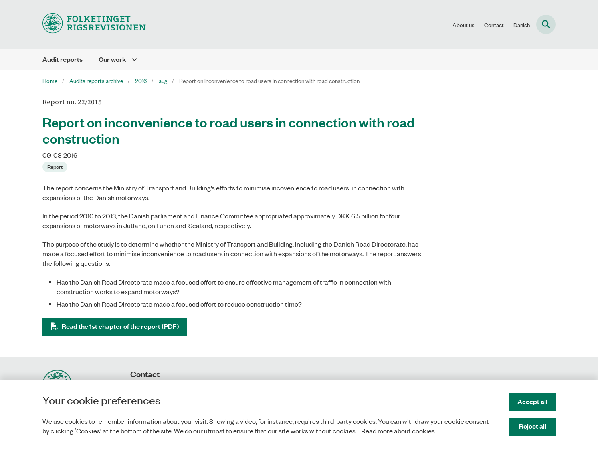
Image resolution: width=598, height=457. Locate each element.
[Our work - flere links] (131, 59)
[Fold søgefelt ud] (546, 24)
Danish (521, 25)
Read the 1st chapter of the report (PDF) (120, 326)
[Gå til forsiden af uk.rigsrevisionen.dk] (94, 24)
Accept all (532, 401)
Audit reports (62, 59)
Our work (112, 59)
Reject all (532, 426)
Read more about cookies (398, 430)
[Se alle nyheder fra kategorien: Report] (54, 167)
